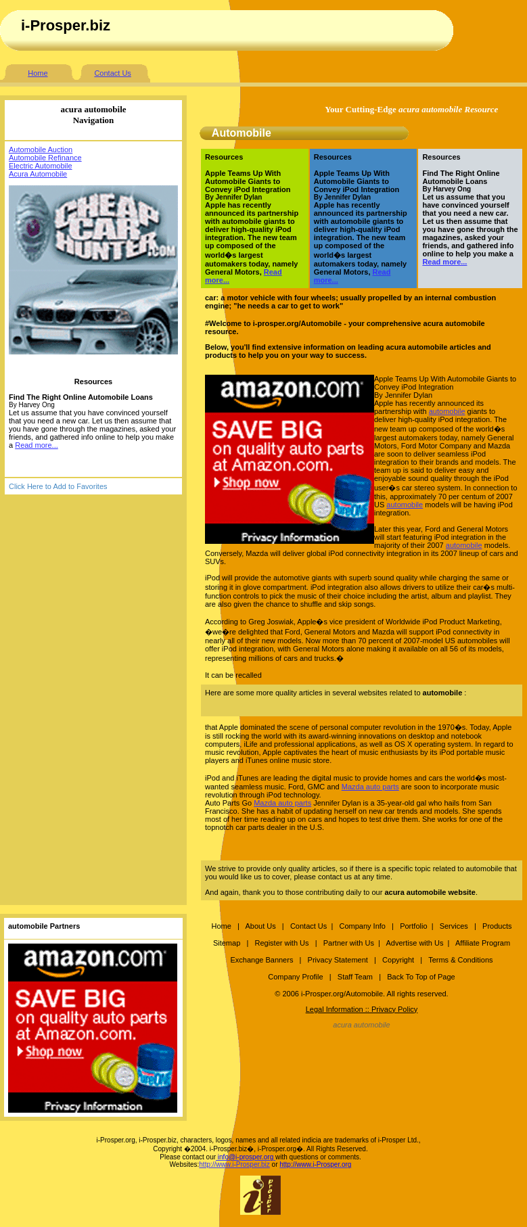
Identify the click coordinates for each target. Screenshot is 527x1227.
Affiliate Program (482, 943)
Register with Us (281, 943)
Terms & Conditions (460, 960)
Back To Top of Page (421, 977)
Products (496, 926)
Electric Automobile (40, 166)
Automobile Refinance (45, 158)
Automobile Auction (40, 149)
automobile (447, 411)
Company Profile (296, 977)
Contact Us (112, 73)
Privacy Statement (338, 960)
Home (37, 73)
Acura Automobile (38, 174)
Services (455, 926)
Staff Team (355, 977)
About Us (260, 926)
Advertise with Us (414, 943)
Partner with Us (348, 943)
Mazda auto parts (370, 787)
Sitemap (226, 943)
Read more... (36, 445)
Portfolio (413, 926)
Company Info (362, 926)
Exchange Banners (261, 960)
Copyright (398, 960)
